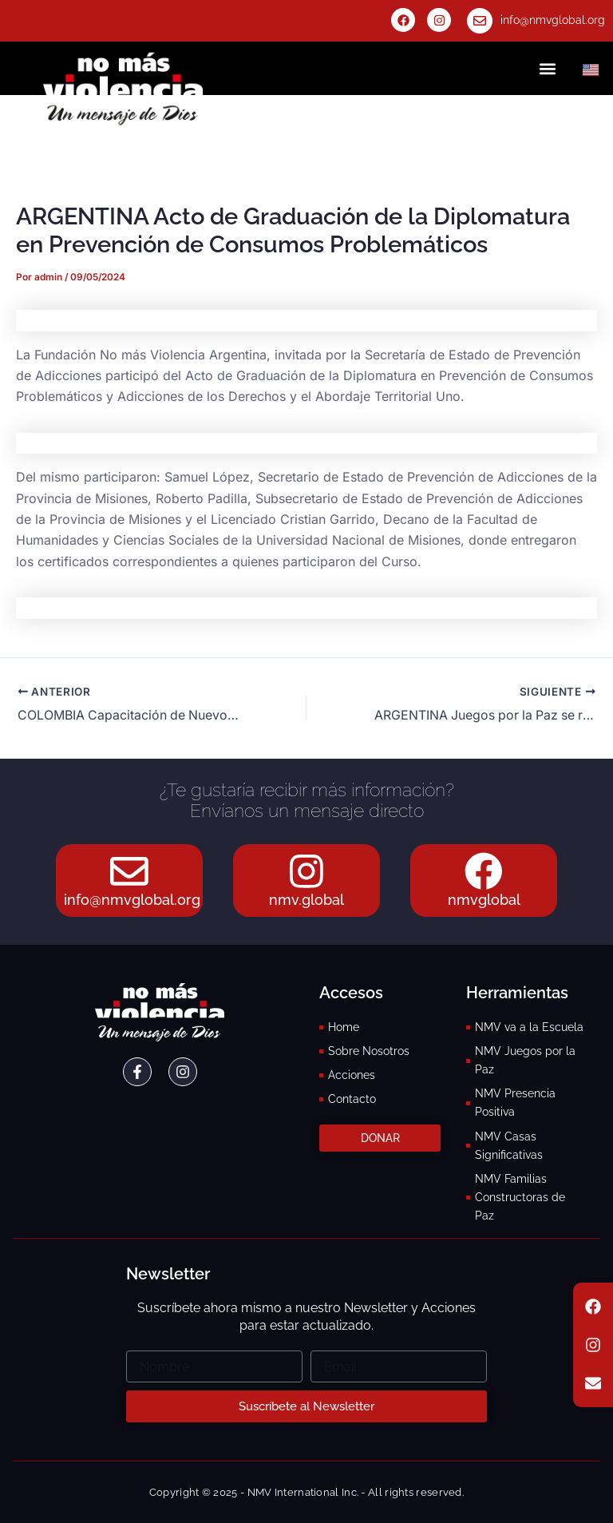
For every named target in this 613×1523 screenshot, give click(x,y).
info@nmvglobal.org (552, 20)
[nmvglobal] (484, 870)
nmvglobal (484, 899)
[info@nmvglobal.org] (479, 21)
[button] (548, 68)
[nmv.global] (306, 870)
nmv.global (306, 899)
